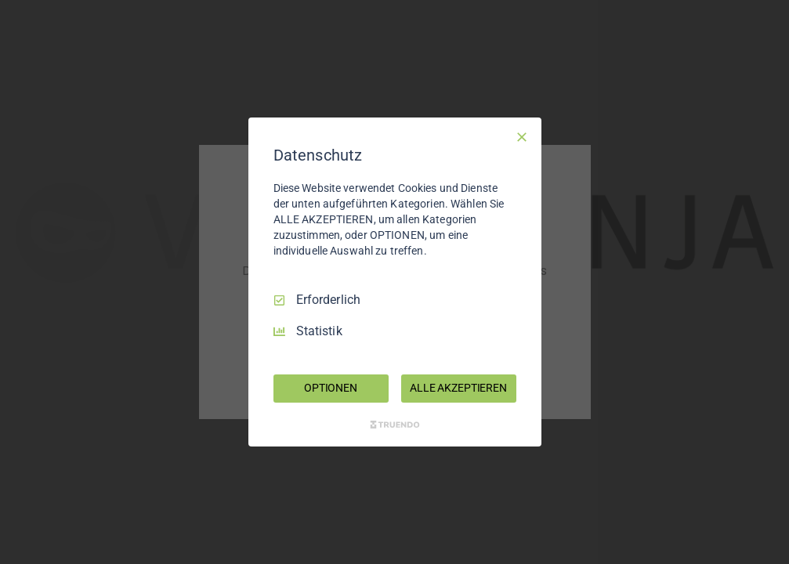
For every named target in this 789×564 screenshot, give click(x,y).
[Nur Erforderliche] (521, 137)
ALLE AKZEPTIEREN (458, 387)
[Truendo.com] (395, 424)
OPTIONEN (330, 387)
